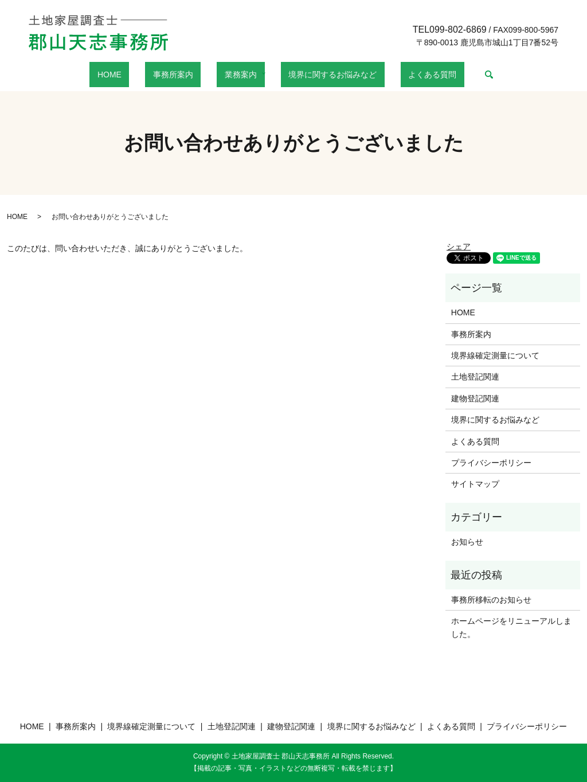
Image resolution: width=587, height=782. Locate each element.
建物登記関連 (475, 398)
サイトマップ (475, 483)
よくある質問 (405, 74)
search (454, 74)
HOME (136, 74)
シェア (459, 246)
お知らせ (467, 541)
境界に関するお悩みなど (321, 74)
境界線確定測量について (495, 355)
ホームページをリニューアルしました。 (511, 627)
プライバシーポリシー (491, 462)
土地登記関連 (475, 376)
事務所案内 (185, 74)
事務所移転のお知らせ (491, 599)
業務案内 (237, 74)
